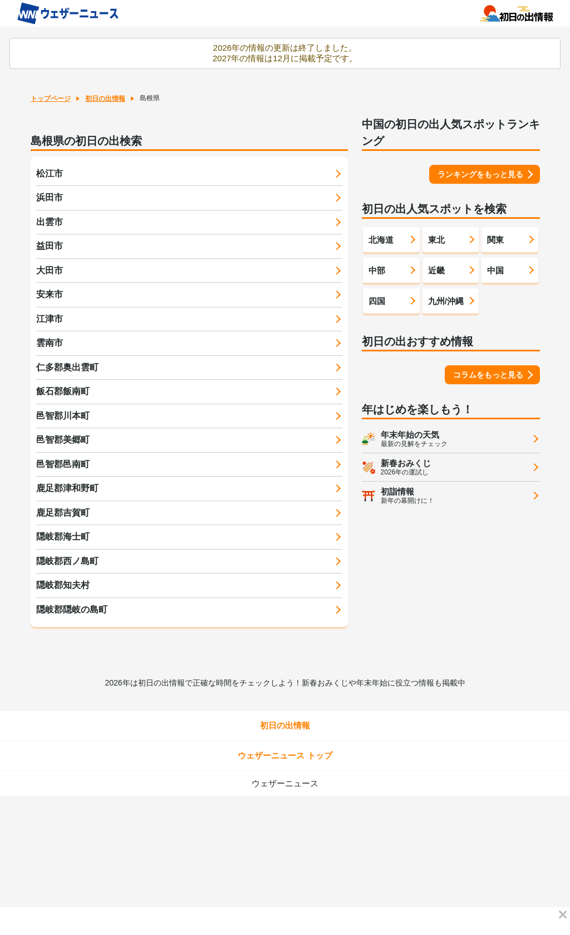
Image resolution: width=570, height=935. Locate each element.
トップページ (51, 98)
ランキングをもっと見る (480, 174)
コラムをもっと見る (488, 374)
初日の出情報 (105, 98)
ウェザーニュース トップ (285, 755)
